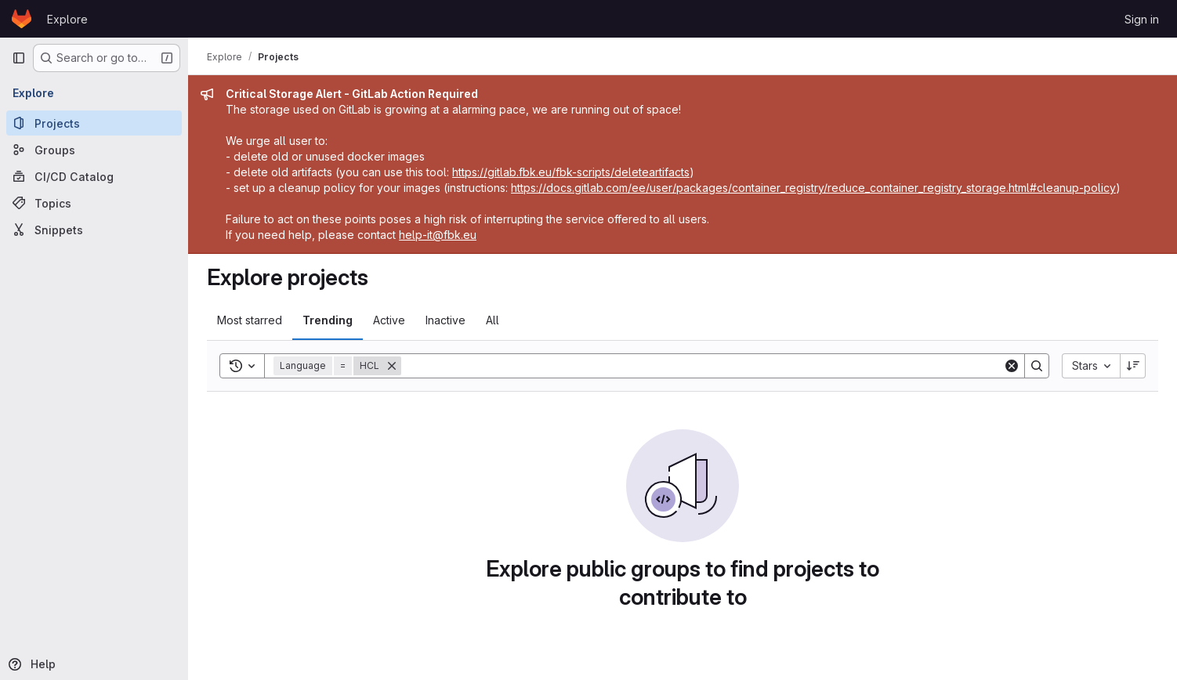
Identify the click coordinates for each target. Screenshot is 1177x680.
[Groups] (94, 149)
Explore (67, 19)
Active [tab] (389, 320)
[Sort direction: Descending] (1133, 365)
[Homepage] (21, 18)
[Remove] (391, 365)
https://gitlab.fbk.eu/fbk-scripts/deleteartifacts (571, 172)
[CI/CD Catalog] (94, 176)
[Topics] (94, 202)
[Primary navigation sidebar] (18, 58)
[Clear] (1011, 365)
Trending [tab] (327, 320)
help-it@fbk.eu (437, 234)
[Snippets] (94, 229)
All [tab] (492, 320)
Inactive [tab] (445, 320)
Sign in (1141, 19)
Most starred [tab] (249, 320)
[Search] (702, 365)
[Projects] (94, 123)
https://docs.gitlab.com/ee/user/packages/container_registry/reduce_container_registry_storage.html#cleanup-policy (813, 187)
